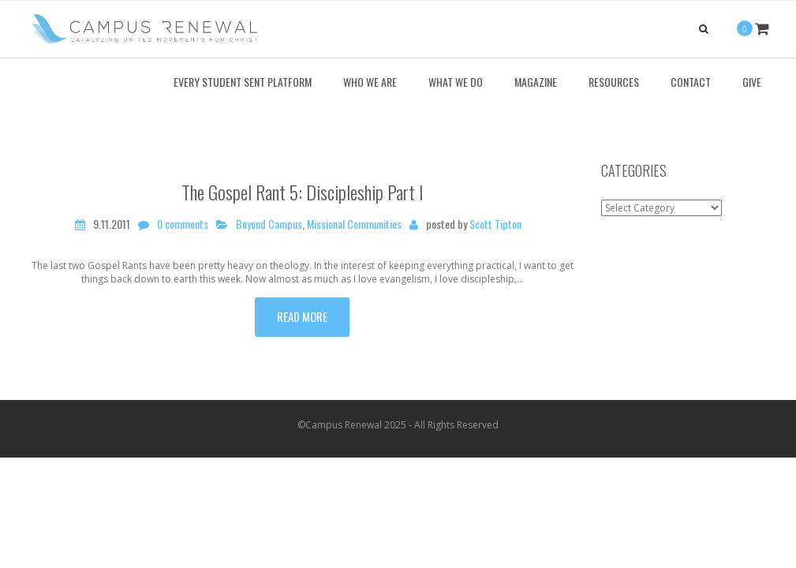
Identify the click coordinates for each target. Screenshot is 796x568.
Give (751, 81)
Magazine (535, 81)
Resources (614, 81)
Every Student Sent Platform (243, 81)
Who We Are (370, 81)
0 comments (182, 224)
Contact (691, 81)
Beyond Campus (269, 224)
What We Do (455, 81)
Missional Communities (354, 224)
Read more (302, 316)
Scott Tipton (495, 224)
